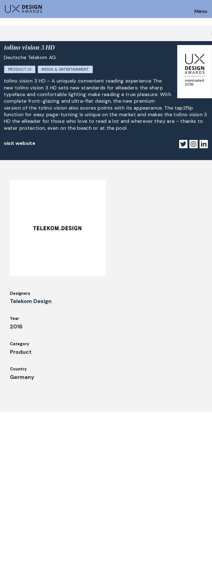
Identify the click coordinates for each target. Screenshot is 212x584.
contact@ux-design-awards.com (53, 571)
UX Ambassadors (73, 526)
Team (113, 526)
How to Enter (17, 520)
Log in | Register (176, 548)
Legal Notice (121, 548)
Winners (64, 533)
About (114, 518)
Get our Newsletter (28, 486)
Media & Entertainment (65, 69)
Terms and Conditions (182, 541)
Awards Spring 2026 (76, 541)
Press (165, 526)
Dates (10, 528)
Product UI (19, 69)
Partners (169, 518)
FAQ (8, 535)
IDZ (111, 533)
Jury (8, 543)
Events (63, 548)
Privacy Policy (174, 533)
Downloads (119, 541)
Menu (200, 12)
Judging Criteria (72, 518)
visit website (20, 143)
